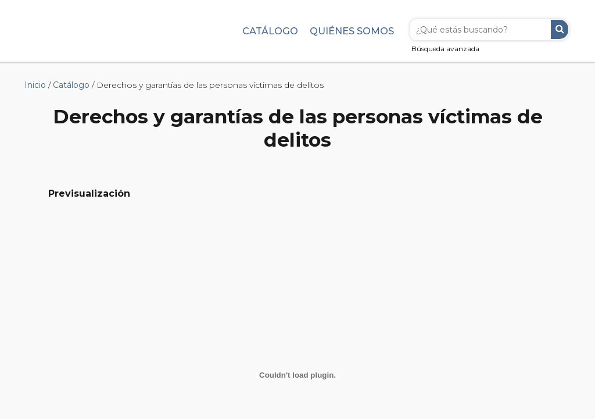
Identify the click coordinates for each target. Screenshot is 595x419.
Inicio (35, 85)
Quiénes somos (352, 31)
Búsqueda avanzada (445, 48)
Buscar (559, 29)
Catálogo (270, 31)
